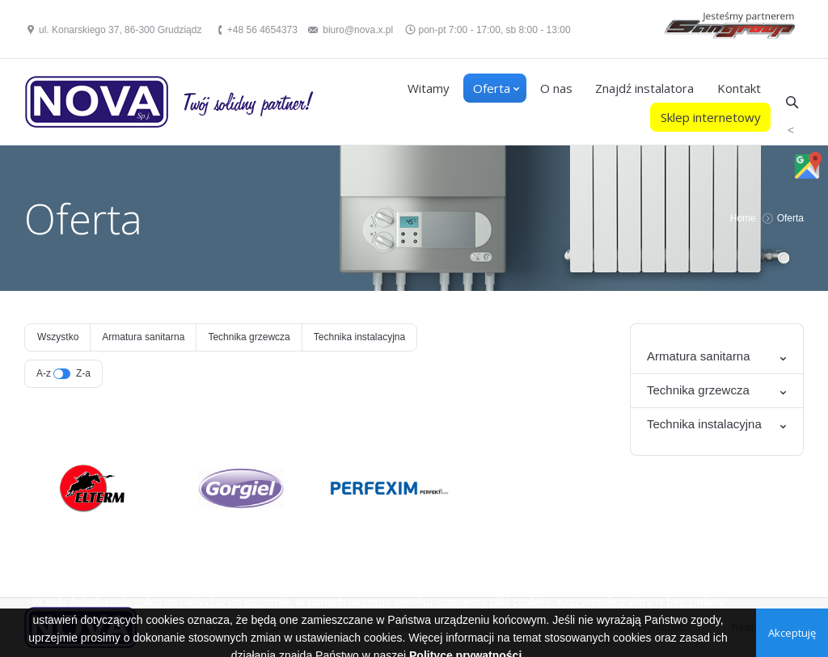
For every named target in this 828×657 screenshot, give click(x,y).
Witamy (429, 88)
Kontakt (739, 88)
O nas (556, 88)
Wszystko (57, 337)
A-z (43, 373)
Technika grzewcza (248, 337)
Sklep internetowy (711, 117)
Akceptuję (792, 632)
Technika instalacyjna (359, 337)
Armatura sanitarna (143, 337)
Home (743, 218)
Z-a (83, 373)
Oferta (491, 88)
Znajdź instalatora (644, 88)
